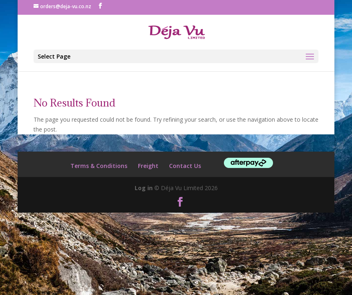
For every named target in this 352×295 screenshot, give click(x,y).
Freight (148, 166)
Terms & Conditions (98, 166)
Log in (144, 188)
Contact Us (185, 166)
